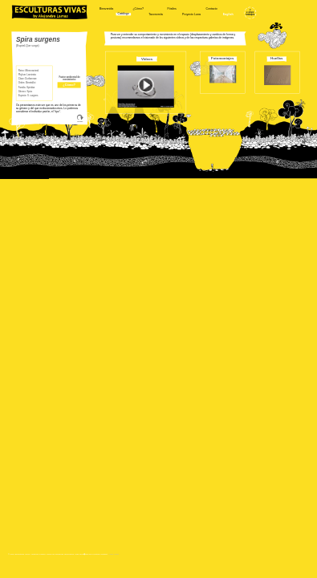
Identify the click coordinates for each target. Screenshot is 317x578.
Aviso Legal (113, 553)
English (228, 14)
